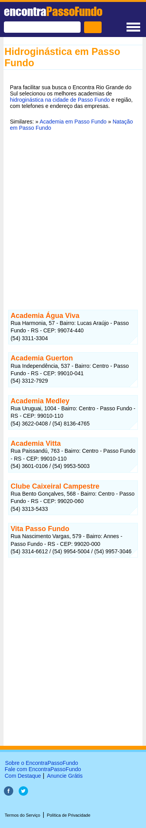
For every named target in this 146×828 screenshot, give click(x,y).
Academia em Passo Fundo (73, 121)
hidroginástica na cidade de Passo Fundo (60, 100)
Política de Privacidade (68, 815)
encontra (53, 11)
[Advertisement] (73, 216)
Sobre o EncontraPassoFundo (41, 763)
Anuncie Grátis (65, 776)
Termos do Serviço (22, 815)
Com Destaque (23, 776)
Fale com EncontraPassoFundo (43, 769)
